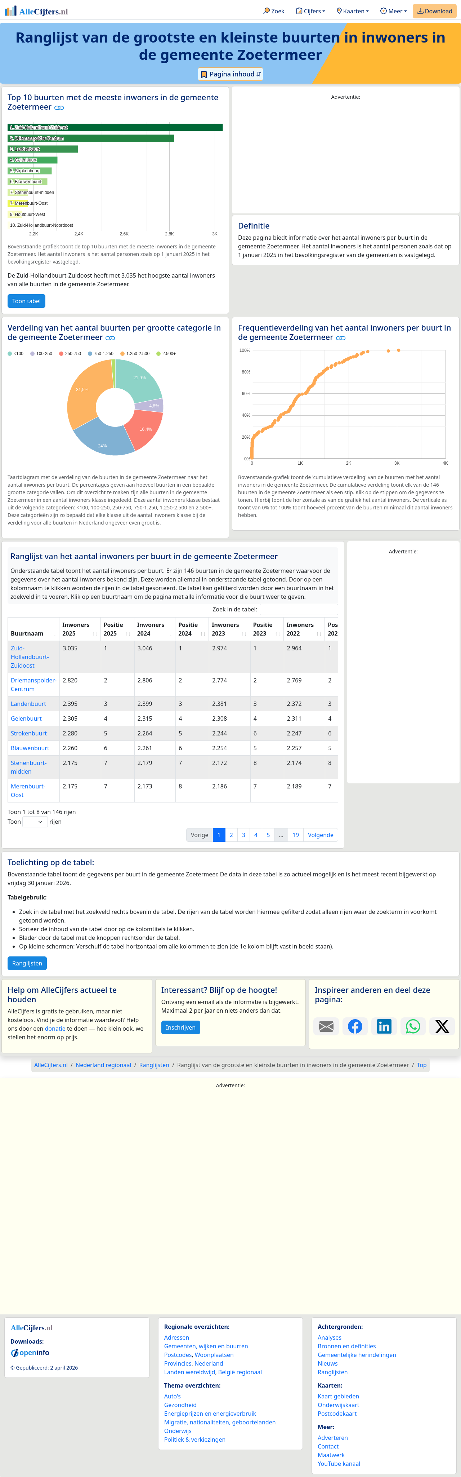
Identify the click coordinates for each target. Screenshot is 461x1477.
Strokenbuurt (29, 733)
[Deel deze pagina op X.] (442, 1026)
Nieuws (327, 1363)
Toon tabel (26, 301)
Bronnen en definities (347, 1346)
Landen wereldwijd (189, 1372)
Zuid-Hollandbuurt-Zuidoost (30, 656)
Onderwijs (178, 1431)
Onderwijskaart (338, 1405)
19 (295, 835)
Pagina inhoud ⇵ (231, 74)
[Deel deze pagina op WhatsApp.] (413, 1026)
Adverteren (333, 1438)
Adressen (176, 1337)
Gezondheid (180, 1405)
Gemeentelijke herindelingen (357, 1355)
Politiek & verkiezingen (195, 1439)
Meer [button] (391, 11)
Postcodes (178, 1355)
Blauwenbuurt (30, 748)
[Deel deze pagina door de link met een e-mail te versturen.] (326, 1026)
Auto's (172, 1396)
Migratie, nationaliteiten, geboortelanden (220, 1422)
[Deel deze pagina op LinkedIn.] (384, 1026)
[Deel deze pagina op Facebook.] (355, 1026)
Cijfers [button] (308, 11)
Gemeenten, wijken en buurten (206, 1346)
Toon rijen (35, 821)
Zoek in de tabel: (275, 609)
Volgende (321, 835)
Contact (328, 1446)
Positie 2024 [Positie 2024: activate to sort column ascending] (188, 629)
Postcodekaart (337, 1414)
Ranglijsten (27, 963)
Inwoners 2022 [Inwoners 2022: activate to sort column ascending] (300, 629)
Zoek (274, 11)
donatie (55, 1028)
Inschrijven (181, 1027)
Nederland (208, 1363)
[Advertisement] (346, 157)
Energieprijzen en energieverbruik (210, 1414)
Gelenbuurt (26, 718)
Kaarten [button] (350, 11)
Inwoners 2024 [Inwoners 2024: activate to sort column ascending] (150, 629)
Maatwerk (331, 1455)
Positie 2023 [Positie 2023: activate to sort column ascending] (263, 629)
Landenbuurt (28, 704)
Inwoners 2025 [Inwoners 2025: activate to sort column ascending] (75, 629)
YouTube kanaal (339, 1464)
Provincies (178, 1363)
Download (434, 11)
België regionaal (240, 1372)
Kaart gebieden (338, 1396)
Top (422, 1065)
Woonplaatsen (214, 1355)
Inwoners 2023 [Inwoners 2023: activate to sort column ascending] (225, 629)
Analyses (329, 1337)
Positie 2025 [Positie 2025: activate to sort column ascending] (113, 629)
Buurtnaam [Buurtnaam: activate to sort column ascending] (27, 633)
